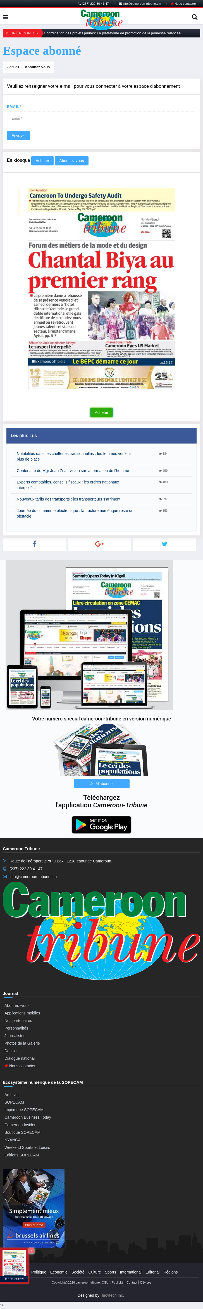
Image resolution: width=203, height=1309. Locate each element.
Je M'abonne (101, 783)
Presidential (17, 1272)
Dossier (11, 1051)
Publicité (117, 1282)
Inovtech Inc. (113, 1295)
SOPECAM (14, 1102)
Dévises (145, 1282)
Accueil (13, 67)
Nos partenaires (18, 1020)
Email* (14, 107)
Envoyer (18, 135)
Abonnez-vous (37, 67)
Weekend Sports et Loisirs (27, 1147)
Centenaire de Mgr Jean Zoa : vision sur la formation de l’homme (73, 470)
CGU (105, 1282)
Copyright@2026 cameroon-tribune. (76, 1282)
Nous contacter (183, 3)
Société (78, 1272)
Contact (131, 1282)
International (131, 1272)
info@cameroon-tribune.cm (140, 3)
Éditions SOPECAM (21, 1155)
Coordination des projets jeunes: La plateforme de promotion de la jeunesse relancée (112, 33)
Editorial (152, 1272)
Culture (94, 1272)
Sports (110, 1272)
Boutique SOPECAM (22, 1132)
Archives (12, 1094)
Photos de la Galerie (22, 1043)
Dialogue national (19, 1058)
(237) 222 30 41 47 (93, 3)
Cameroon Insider (19, 1125)
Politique (38, 1272)
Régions (170, 1272)
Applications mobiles (22, 1013)
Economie (59, 1272)
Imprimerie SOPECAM (24, 1110)
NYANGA (12, 1140)
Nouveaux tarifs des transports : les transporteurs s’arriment (68, 499)
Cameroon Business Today (27, 1117)
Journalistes (14, 1035)
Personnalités (16, 1028)
